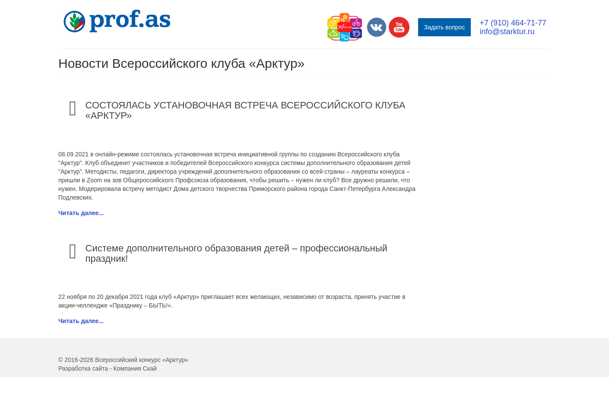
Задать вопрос (444, 27)
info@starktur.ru (506, 31)
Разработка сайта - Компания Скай (107, 368)
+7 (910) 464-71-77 (512, 23)
